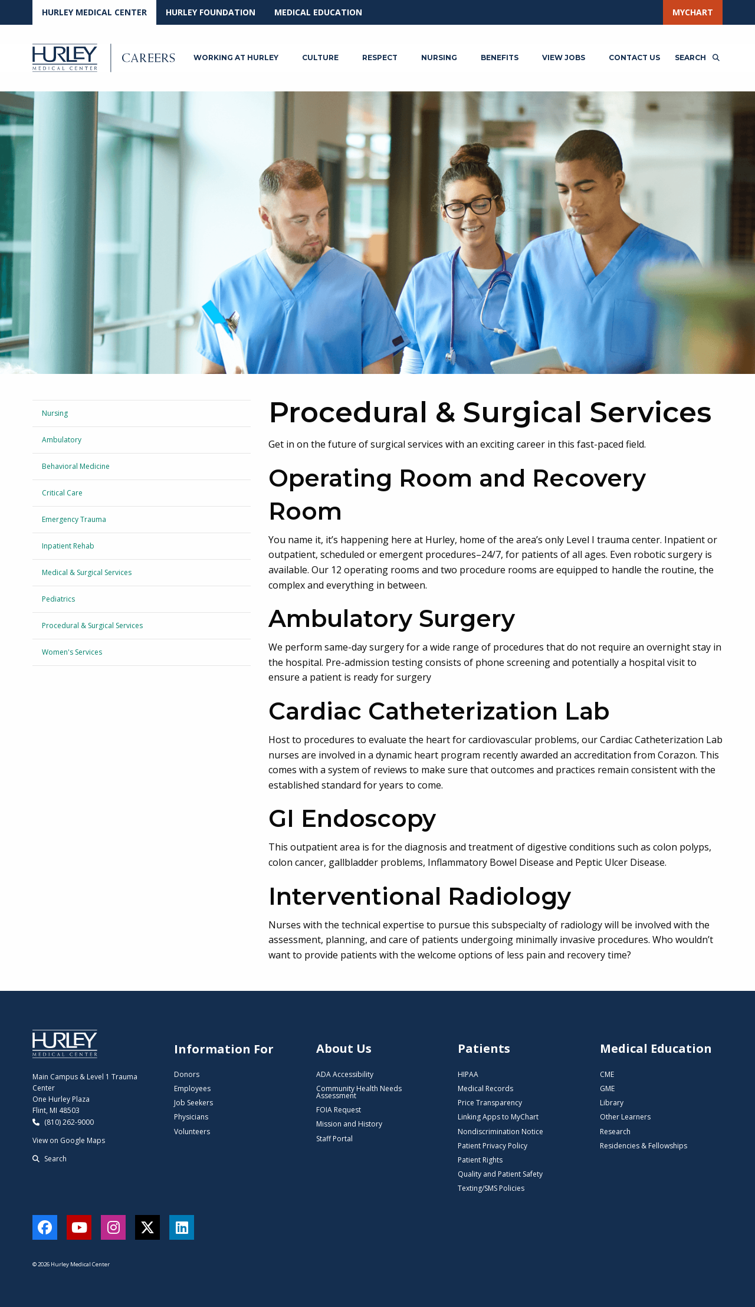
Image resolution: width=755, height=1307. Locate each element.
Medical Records (485, 1088)
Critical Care (62, 493)
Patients (484, 1048)
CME (607, 1074)
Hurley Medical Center (94, 12)
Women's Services (72, 652)
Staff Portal (334, 1139)
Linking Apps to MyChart (498, 1117)
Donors (186, 1074)
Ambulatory (61, 440)
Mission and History (349, 1124)
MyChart (692, 12)
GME (607, 1088)
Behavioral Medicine (76, 466)
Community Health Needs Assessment (359, 1092)
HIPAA (468, 1074)
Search (49, 1159)
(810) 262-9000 (63, 1122)
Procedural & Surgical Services (92, 625)
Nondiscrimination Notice (500, 1132)
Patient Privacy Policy (492, 1146)
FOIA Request (338, 1110)
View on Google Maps (68, 1140)
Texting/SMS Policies (491, 1188)
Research (615, 1132)
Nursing (55, 413)
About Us (344, 1048)
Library (611, 1103)
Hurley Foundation (210, 12)
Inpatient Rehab (68, 546)
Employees (192, 1088)
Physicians (191, 1117)
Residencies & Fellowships (643, 1146)
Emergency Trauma (74, 519)
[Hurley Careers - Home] (105, 58)
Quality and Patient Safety (500, 1174)
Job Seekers (193, 1103)
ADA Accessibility (344, 1074)
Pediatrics (58, 599)
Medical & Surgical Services (87, 572)
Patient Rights (480, 1160)
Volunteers (192, 1132)
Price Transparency (490, 1103)
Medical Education (318, 12)
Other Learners (625, 1117)
